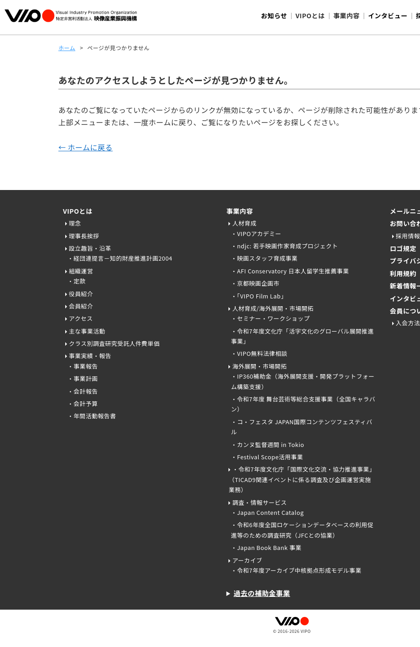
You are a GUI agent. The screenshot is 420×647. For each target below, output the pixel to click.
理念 (75, 223)
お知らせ (274, 15)
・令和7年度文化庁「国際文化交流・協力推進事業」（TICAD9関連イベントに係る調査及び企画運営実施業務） (301, 479)
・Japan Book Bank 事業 (266, 547)
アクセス (81, 318)
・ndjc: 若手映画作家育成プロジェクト (284, 245)
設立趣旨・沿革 (90, 248)
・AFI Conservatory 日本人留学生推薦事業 (290, 271)
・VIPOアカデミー (256, 233)
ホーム (66, 47)
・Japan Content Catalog (267, 512)
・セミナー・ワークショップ (270, 318)
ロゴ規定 (403, 248)
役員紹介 (81, 293)
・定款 (76, 281)
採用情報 (408, 235)
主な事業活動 (87, 331)
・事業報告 (82, 366)
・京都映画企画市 (255, 283)
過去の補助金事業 (261, 593)
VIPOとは (78, 211)
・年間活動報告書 (91, 415)
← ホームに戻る (85, 147)
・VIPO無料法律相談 (259, 353)
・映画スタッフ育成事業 (264, 258)
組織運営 (81, 271)
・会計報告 (82, 391)
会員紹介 (81, 306)
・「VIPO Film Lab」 (259, 296)
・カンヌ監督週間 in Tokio (267, 444)
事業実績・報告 (90, 355)
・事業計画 (82, 378)
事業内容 (239, 211)
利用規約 (403, 273)
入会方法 (408, 322)
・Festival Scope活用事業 (267, 456)
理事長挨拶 (84, 235)
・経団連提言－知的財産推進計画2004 (119, 258)
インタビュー (388, 15)
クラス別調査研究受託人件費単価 (114, 343)
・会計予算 (82, 403)
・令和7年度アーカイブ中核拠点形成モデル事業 (296, 570)
